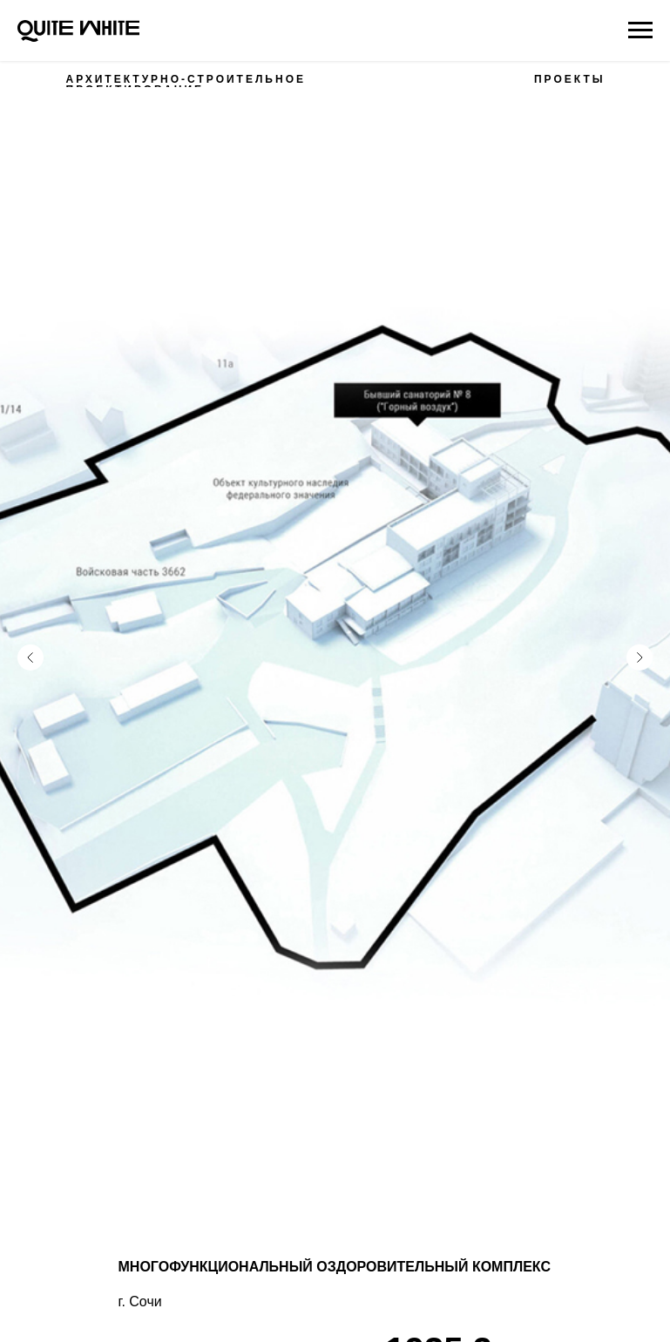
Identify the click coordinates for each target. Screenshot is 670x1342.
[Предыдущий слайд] (30, 627)
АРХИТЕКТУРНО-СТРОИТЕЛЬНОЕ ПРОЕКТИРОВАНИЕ (186, 84)
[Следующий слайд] (639, 627)
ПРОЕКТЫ (570, 79)
